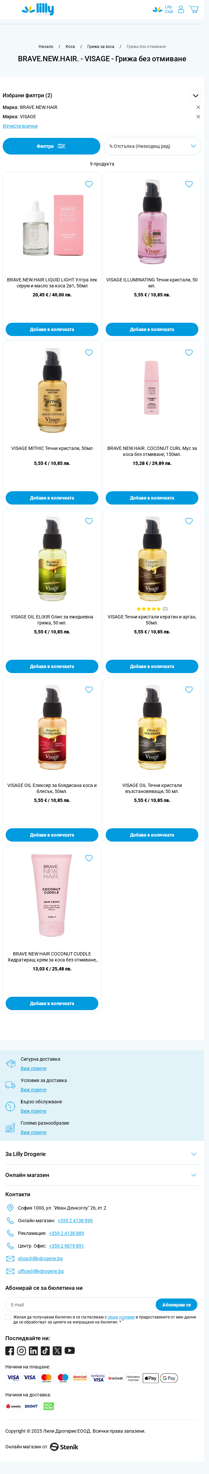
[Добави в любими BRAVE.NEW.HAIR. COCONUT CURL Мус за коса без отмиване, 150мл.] (189, 352)
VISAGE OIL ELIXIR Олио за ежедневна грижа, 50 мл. (52, 619)
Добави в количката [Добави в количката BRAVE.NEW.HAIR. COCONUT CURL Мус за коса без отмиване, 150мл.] (152, 498)
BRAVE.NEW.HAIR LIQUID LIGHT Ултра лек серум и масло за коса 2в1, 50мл (52, 282)
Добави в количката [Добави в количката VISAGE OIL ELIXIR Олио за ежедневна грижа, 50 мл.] (52, 666)
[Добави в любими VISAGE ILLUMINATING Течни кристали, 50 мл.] (189, 184)
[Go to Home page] (37, 9)
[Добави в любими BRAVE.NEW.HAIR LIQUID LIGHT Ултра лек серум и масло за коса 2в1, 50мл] (89, 184)
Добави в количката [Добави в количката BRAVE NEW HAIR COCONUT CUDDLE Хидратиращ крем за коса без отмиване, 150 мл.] (52, 1003)
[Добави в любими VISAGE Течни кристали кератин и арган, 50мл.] (189, 521)
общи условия (121, 1317)
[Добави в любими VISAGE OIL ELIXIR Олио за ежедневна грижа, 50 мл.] (89, 521)
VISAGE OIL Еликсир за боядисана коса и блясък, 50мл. (52, 788)
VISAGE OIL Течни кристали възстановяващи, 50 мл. (152, 788)
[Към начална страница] (46, 46)
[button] (102, 95)
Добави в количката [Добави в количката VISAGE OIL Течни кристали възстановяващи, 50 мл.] (152, 835)
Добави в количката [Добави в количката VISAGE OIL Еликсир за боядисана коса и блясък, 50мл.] (52, 835)
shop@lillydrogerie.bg (40, 1258)
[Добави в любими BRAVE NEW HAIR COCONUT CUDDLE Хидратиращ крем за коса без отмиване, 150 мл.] (89, 858)
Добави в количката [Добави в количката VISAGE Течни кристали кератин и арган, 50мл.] (152, 666)
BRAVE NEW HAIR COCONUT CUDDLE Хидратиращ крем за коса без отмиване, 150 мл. (52, 957)
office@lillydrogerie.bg (41, 1271)
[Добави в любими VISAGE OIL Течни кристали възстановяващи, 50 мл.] (189, 689)
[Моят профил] (181, 9)
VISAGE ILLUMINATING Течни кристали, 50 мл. (152, 282)
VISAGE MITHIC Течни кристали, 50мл (52, 448)
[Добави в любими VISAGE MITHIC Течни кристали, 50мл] (89, 352)
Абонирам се (176, 1304)
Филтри (51, 146)
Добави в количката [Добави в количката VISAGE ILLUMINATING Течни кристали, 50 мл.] (152, 329)
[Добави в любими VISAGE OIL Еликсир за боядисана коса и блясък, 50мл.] (89, 689)
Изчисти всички (20, 126)
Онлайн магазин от (41, 1446)
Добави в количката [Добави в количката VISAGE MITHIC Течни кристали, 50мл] (52, 498)
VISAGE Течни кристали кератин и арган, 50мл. (152, 619)
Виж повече (33, 1068)
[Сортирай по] (152, 146)
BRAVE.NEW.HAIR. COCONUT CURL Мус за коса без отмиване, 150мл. (152, 451)
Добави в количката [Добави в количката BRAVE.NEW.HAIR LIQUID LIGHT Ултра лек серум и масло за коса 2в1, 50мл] (52, 329)
